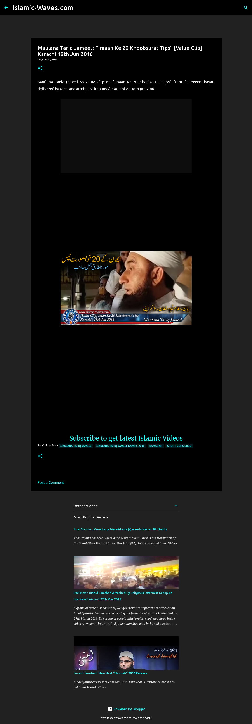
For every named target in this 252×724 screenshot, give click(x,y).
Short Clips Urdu (179, 445)
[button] (40, 68)
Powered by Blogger (126, 709)
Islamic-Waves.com (42, 7)
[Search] (79, 7)
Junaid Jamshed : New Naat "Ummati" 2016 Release (110, 673)
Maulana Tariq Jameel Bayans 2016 (120, 445)
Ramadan (155, 445)
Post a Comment (51, 482)
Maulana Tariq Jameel (75, 445)
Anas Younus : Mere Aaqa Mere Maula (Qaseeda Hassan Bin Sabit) (120, 529)
